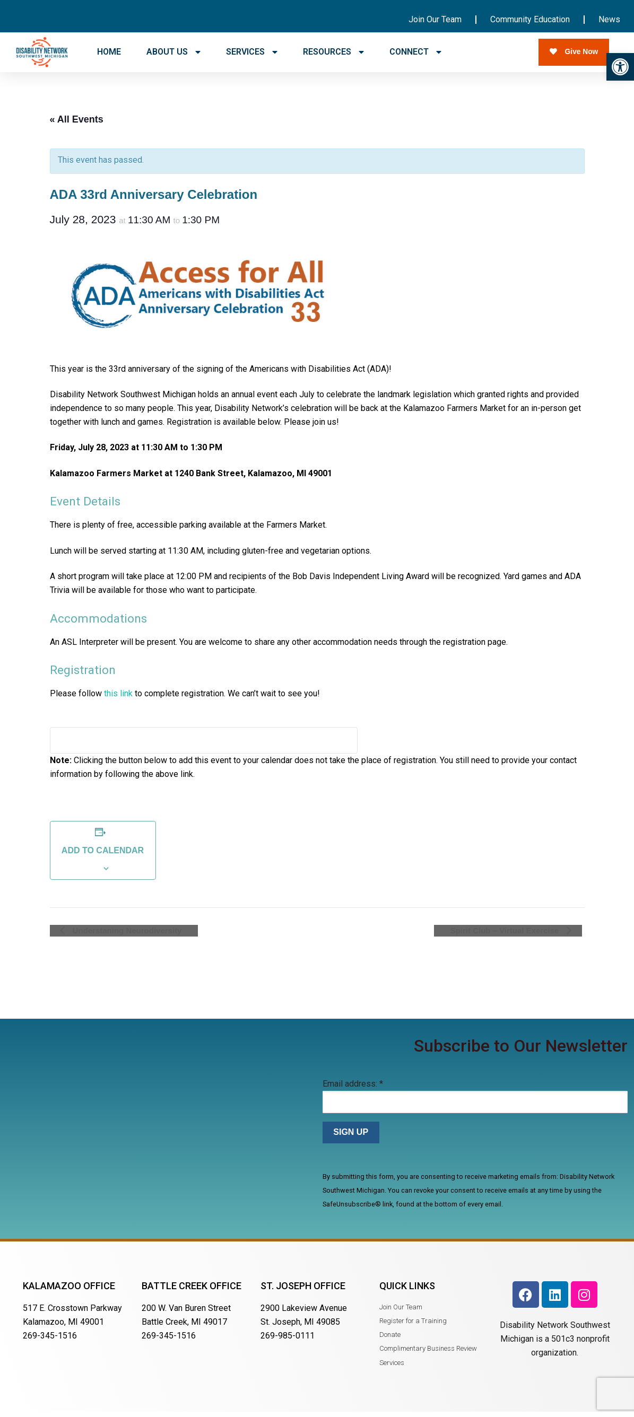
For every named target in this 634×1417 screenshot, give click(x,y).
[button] (620, 67)
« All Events (76, 124)
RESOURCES (333, 52)
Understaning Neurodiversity (115, 935)
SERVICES (251, 52)
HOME (109, 52)
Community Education (530, 19)
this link (118, 698)
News (609, 19)
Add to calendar (103, 855)
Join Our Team (435, 19)
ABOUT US (173, 52)
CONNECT (415, 52)
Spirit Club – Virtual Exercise (516, 935)
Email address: (353, 1088)
